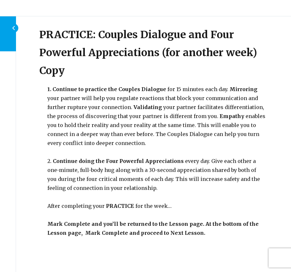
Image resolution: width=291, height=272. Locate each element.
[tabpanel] (156, 161)
